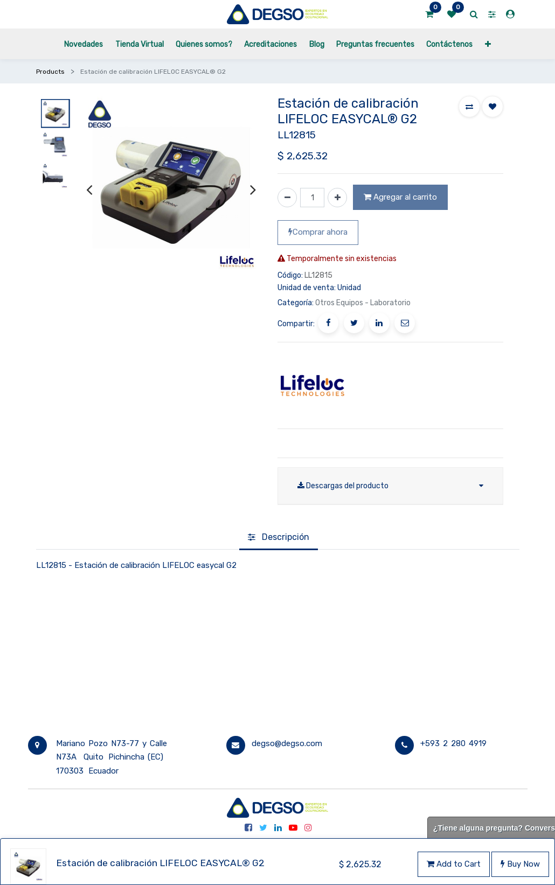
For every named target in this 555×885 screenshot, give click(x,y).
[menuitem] (83, 44)
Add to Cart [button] (454, 864)
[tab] (278, 537)
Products (50, 71)
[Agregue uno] (337, 197)
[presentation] (89, 189)
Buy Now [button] (520, 864)
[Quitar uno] (287, 197)
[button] (488, 44)
